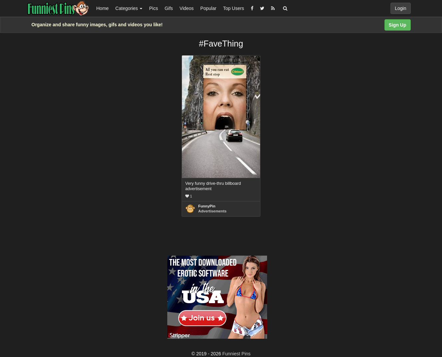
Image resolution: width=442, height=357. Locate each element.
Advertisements (212, 211)
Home (102, 8)
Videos (187, 8)
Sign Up (397, 25)
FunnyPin (207, 206)
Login (400, 8)
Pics (153, 8)
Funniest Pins (236, 353)
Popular (208, 8)
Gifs (169, 8)
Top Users (233, 8)
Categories (129, 8)
